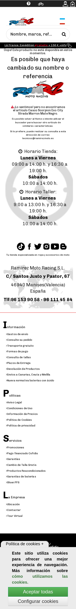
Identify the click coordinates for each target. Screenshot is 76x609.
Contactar (13, 510)
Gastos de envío (17, 334)
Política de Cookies (19, 419)
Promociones (15, 447)
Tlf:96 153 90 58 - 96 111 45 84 (38, 299)
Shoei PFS (12, 482)
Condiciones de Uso (19, 408)
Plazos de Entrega (18, 363)
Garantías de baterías (21, 476)
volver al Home (33, 118)
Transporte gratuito (20, 345)
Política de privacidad (20, 425)
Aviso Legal (14, 402)
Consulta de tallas (18, 357)
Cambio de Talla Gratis (21, 464)
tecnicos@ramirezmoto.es (38, 138)
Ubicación (13, 504)
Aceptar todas (38, 591)
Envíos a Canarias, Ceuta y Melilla (28, 374)
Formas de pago (17, 351)
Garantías (13, 459)
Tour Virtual (14, 515)
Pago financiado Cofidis (22, 453)
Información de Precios (22, 413)
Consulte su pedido (19, 339)
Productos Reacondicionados (26, 470)
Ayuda (15, 13)
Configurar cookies (38, 601)
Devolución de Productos (23, 368)
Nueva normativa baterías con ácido (30, 380)
